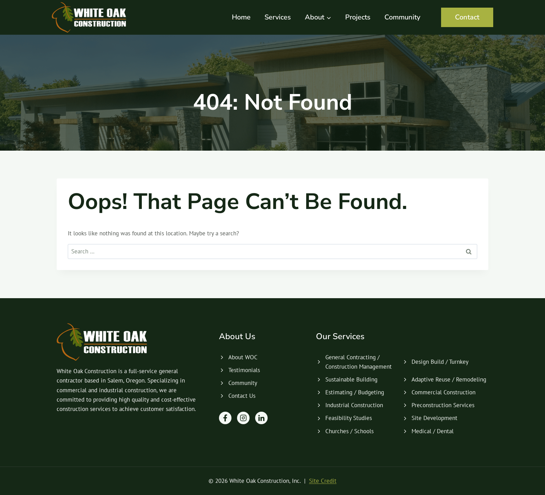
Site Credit (322, 481)
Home (241, 17)
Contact (467, 17)
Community (402, 17)
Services (278, 17)
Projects (358, 17)
